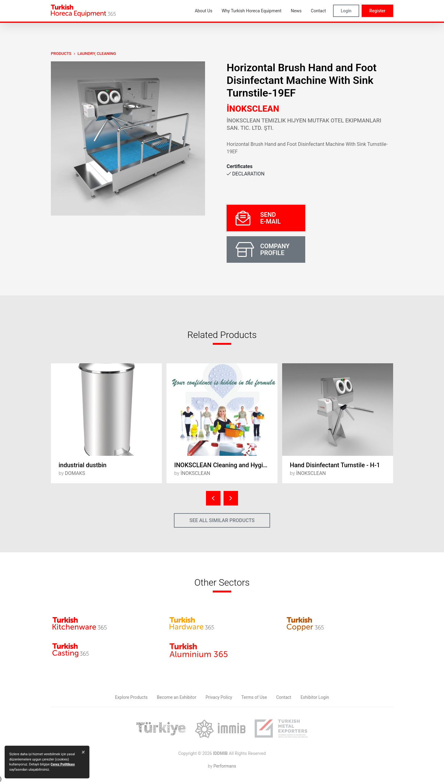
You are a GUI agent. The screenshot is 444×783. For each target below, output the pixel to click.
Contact (283, 697)
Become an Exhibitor (176, 697)
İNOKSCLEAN (253, 109)
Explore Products (131, 697)
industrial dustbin (82, 465)
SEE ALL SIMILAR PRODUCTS (222, 520)
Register (377, 10)
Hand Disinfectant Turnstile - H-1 (335, 465)
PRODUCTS (61, 53)
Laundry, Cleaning (96, 53)
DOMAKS (75, 473)
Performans (224, 766)
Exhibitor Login (315, 697)
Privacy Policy (219, 697)
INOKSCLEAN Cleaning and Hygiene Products (226, 465)
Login (346, 10)
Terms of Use (254, 697)
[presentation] (213, 498)
